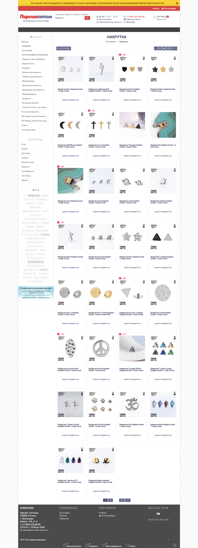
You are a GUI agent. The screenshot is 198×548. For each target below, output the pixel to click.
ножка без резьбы (36, 246)
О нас (23, 144)
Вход (156, 8)
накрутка (46, 235)
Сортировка (63, 48)
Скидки (24, 158)
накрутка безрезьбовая (36, 238)
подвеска (31, 254)
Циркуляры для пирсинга (33, 90)
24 (122, 500)
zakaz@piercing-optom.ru (110, 22)
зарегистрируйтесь (70, 100)
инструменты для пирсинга (36, 219)
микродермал (43, 231)
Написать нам (27, 162)
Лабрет (32, 203)
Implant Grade (35, 195)
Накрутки (37, 98)
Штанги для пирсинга (31, 85)
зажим (46, 211)
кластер (46, 223)
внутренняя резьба (32, 211)
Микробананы (28, 81)
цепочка (44, 274)
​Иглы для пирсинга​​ (30, 112)
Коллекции (37, 50)
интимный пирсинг (31, 223)
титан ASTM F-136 (36, 262)
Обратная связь (133, 19)
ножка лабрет (32, 250)
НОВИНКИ (26, 46)
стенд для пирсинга (36, 258)
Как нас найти (105, 19)
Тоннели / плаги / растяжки (34, 107)
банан (41, 203)
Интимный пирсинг (30, 103)
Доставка (25, 153)
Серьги (24, 125)
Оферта (24, 180)
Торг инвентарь (28, 130)
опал (44, 250)
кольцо (41, 227)
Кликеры (26, 68)
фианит (45, 270)
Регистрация (169, 8)
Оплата (24, 149)
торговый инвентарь (36, 266)
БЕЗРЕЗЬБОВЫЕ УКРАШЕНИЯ (35, 55)
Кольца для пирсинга (31, 72)
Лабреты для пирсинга (32, 77)
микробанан (29, 231)
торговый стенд (31, 270)
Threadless (42, 199)
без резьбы (36, 207)
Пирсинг (37, 41)
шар (37, 277)
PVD (46, 195)
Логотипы (26, 176)
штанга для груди (36, 281)
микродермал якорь (30, 235)
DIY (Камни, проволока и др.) (34, 121)
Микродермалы (29, 94)
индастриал (36, 215)
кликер (31, 227)
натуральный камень (36, 242)
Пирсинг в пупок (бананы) (33, 59)
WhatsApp (130, 22)
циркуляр (27, 277)
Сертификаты (27, 171)
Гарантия (25, 167)
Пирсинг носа (28, 64)
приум (42, 254)
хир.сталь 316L (31, 274)
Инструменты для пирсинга (33, 116)
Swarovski (30, 199)
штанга (46, 277)
